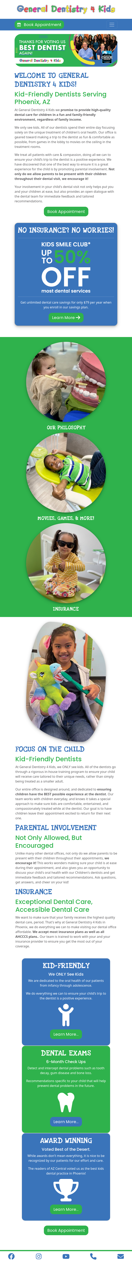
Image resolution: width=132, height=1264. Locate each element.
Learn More (66, 317)
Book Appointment (39, 24)
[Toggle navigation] (111, 25)
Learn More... (66, 1034)
